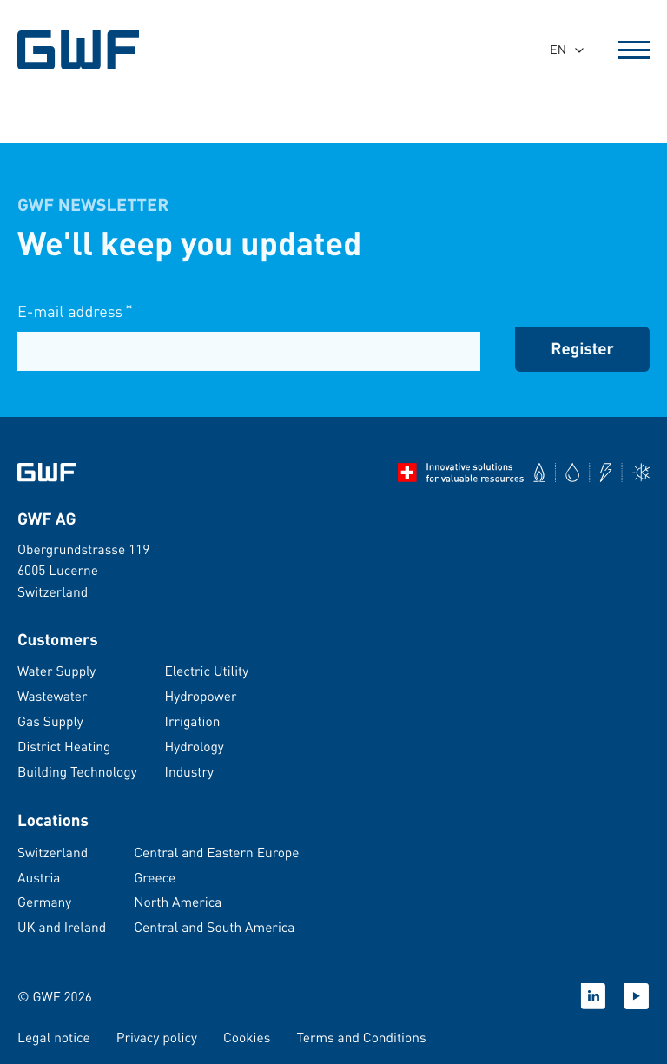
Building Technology (77, 771)
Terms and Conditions (361, 1037)
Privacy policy (156, 1037)
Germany (44, 901)
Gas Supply (50, 721)
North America (177, 901)
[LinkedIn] (593, 996)
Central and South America (214, 926)
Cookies (246, 1037)
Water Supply (56, 670)
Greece (154, 877)
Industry (189, 771)
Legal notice (53, 1037)
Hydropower (201, 695)
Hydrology (194, 746)
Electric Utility (207, 670)
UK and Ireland (61, 926)
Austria (38, 877)
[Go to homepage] (46, 472)
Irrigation (193, 721)
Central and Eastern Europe (216, 852)
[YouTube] (637, 996)
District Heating (63, 746)
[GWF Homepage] (80, 50)
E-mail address (75, 312)
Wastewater (52, 695)
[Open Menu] (634, 50)
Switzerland (52, 852)
